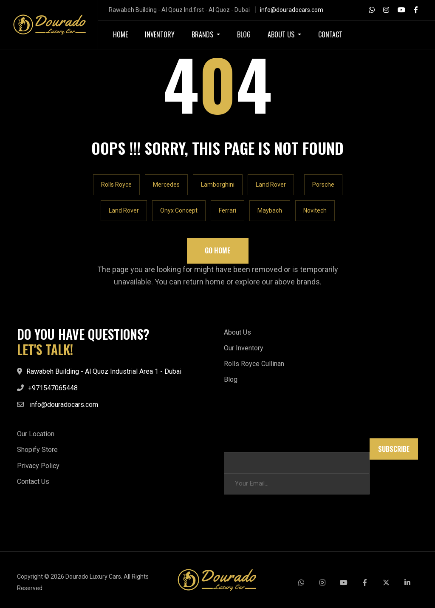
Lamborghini (217, 184)
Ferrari (227, 210)
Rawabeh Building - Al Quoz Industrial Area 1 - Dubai (103, 371)
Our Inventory (243, 348)
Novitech (315, 210)
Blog (230, 379)
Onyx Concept (179, 210)
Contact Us (33, 481)
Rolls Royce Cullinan (254, 364)
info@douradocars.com (291, 9)
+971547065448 (53, 388)
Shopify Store (37, 450)
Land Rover (271, 184)
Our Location (35, 434)
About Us (237, 332)
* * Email (236, 442)
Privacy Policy (38, 466)
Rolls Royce (116, 184)
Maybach (269, 210)
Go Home (218, 250)
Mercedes (166, 184)
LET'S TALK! (45, 349)
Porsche (323, 184)
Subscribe (394, 449)
